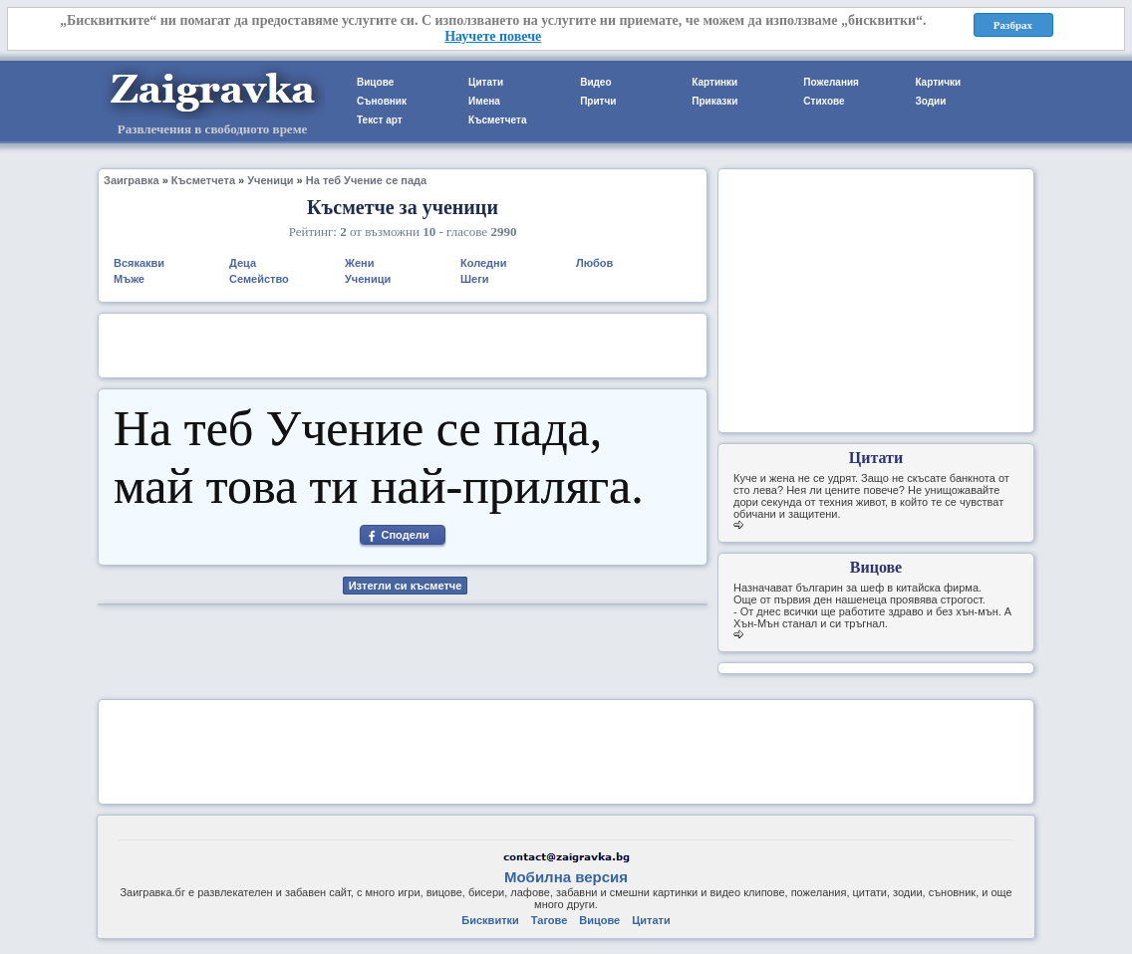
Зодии (930, 101)
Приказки (714, 101)
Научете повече (492, 36)
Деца (242, 263)
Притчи (598, 101)
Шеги (474, 279)
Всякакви (139, 263)
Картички (938, 82)
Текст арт (380, 120)
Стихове (823, 101)
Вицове (375, 82)
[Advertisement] (402, 343)
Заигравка (131, 180)
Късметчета (497, 120)
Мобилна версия (566, 876)
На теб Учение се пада (366, 180)
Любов (594, 263)
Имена (484, 101)
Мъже (129, 279)
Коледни (483, 263)
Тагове (549, 920)
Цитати (485, 82)
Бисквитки (489, 920)
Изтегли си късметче (405, 586)
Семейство (259, 279)
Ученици (270, 180)
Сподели (404, 535)
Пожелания (831, 82)
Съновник (382, 101)
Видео (595, 82)
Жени (359, 263)
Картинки (714, 82)
